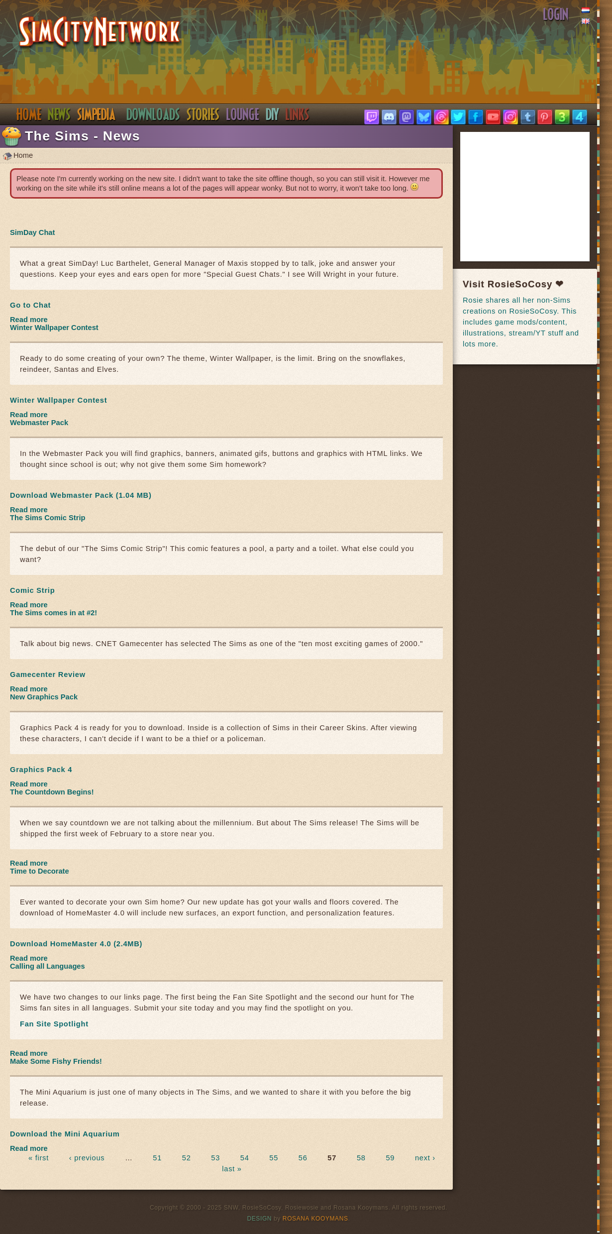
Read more (29, 320)
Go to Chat (30, 305)
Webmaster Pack (39, 423)
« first (38, 1158)
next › (425, 1158)
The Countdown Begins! (52, 792)
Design (259, 1218)
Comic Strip (32, 590)
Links (297, 114)
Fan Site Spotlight (54, 1024)
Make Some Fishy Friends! (56, 1061)
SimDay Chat (32, 232)
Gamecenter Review (48, 674)
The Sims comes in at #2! (53, 613)
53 (215, 1158)
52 (186, 1158)
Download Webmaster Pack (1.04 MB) (81, 495)
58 (361, 1158)
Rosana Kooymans (315, 1218)
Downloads (153, 114)
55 (273, 1158)
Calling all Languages (47, 966)
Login (556, 14)
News (59, 114)
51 (157, 1158)
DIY (272, 114)
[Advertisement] (537, 196)
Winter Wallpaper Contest (54, 328)
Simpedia (96, 114)
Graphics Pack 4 (41, 770)
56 (303, 1158)
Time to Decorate (39, 871)
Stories (203, 114)
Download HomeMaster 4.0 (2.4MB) (76, 944)
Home (28, 114)
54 (244, 1158)
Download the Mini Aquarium (64, 1134)
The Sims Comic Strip (47, 518)
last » (231, 1169)
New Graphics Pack (44, 697)
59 (390, 1158)
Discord (242, 114)
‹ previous (87, 1158)
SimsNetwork (99, 33)
